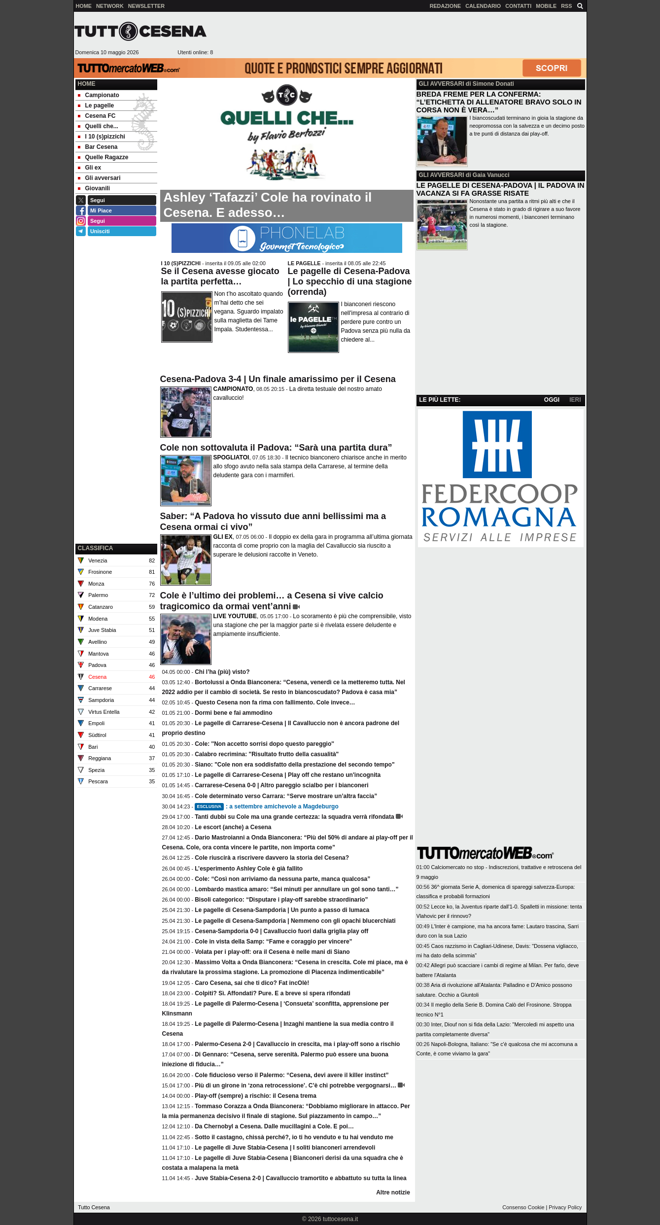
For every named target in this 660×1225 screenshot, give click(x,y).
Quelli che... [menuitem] (98, 126)
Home (87, 83)
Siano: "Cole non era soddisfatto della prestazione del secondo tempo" (294, 764)
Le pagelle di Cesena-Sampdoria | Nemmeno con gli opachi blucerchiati (295, 920)
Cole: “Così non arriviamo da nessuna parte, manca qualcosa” (282, 878)
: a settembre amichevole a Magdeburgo (267, 806)
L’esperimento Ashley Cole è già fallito (249, 868)
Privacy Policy (565, 1207)
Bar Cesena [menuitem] (98, 146)
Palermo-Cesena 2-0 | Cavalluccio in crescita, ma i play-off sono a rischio (297, 1044)
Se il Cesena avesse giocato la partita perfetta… (220, 276)
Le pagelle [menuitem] (96, 105)
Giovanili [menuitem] (94, 188)
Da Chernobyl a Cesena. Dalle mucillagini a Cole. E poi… (274, 1126)
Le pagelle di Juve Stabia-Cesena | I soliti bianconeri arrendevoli (285, 1147)
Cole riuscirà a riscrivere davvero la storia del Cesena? (272, 857)
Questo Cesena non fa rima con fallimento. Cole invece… (275, 702)
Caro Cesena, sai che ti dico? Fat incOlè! (252, 983)
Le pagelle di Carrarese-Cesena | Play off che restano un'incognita (288, 774)
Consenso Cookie (523, 1207)
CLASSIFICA (95, 548)
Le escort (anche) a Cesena (233, 827)
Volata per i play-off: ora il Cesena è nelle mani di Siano (272, 951)
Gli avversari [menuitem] (99, 178)
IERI (575, 399)
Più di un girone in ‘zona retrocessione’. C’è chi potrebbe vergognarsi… (295, 1085)
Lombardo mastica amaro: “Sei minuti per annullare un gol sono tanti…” (296, 889)
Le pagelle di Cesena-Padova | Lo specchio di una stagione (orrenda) (350, 281)
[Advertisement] (399, 35)
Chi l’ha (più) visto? (222, 671)
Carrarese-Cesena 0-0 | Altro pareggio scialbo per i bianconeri (281, 785)
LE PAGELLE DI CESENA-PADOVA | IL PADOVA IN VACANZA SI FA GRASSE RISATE (501, 189)
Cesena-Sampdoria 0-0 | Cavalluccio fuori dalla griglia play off (281, 931)
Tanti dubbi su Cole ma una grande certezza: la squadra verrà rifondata (294, 816)
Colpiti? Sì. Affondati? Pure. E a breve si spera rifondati (272, 993)
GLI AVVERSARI (441, 83)
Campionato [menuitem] (98, 95)
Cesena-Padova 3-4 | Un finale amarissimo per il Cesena (278, 379)
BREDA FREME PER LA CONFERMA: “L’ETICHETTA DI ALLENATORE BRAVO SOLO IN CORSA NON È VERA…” (499, 102)
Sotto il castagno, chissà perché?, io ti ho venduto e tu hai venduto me (294, 1137)
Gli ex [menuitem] (90, 167)
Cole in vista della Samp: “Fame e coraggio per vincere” (273, 941)
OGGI (551, 399)
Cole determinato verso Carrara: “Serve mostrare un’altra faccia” (286, 796)
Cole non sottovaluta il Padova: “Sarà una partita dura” (276, 448)
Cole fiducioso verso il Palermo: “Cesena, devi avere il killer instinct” (291, 1075)
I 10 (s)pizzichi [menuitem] (101, 136)
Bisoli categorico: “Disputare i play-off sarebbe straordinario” (281, 899)
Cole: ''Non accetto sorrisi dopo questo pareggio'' (264, 743)
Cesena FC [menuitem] (97, 115)
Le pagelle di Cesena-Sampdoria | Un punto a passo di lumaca (282, 910)
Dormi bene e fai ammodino (233, 712)
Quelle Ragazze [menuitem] (103, 157)
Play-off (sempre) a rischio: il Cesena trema (255, 1095)
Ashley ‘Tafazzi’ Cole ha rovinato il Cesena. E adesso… (268, 205)
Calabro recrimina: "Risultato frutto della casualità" (267, 754)
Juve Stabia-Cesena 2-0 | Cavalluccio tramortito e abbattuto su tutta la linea (300, 1178)
